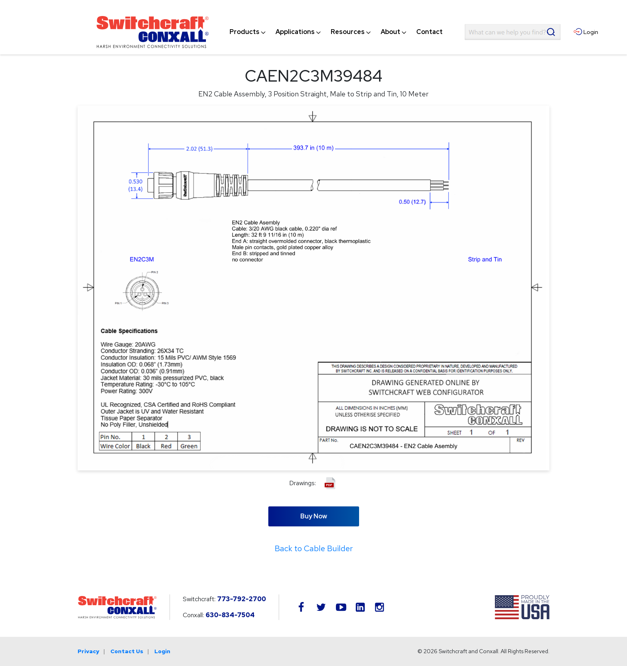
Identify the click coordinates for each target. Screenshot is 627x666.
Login (162, 651)
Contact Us (126, 651)
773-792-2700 (241, 599)
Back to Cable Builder (314, 548)
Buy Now (313, 516)
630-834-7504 (230, 615)
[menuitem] (245, 32)
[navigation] (336, 32)
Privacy (88, 651)
